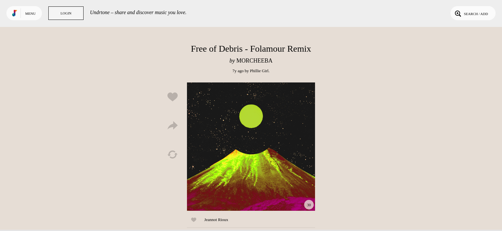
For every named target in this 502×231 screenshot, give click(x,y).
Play (251, 146)
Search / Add (471, 13)
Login (66, 13)
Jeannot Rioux (216, 219)
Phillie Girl (259, 70)
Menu (30, 13)
